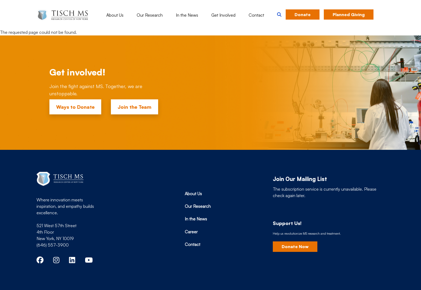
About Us (115, 15)
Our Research (150, 15)
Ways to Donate (75, 107)
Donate (303, 14)
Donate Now (295, 246)
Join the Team (134, 107)
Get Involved (223, 15)
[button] (279, 14)
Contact (256, 15)
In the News (187, 15)
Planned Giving (349, 14)
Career (191, 231)
